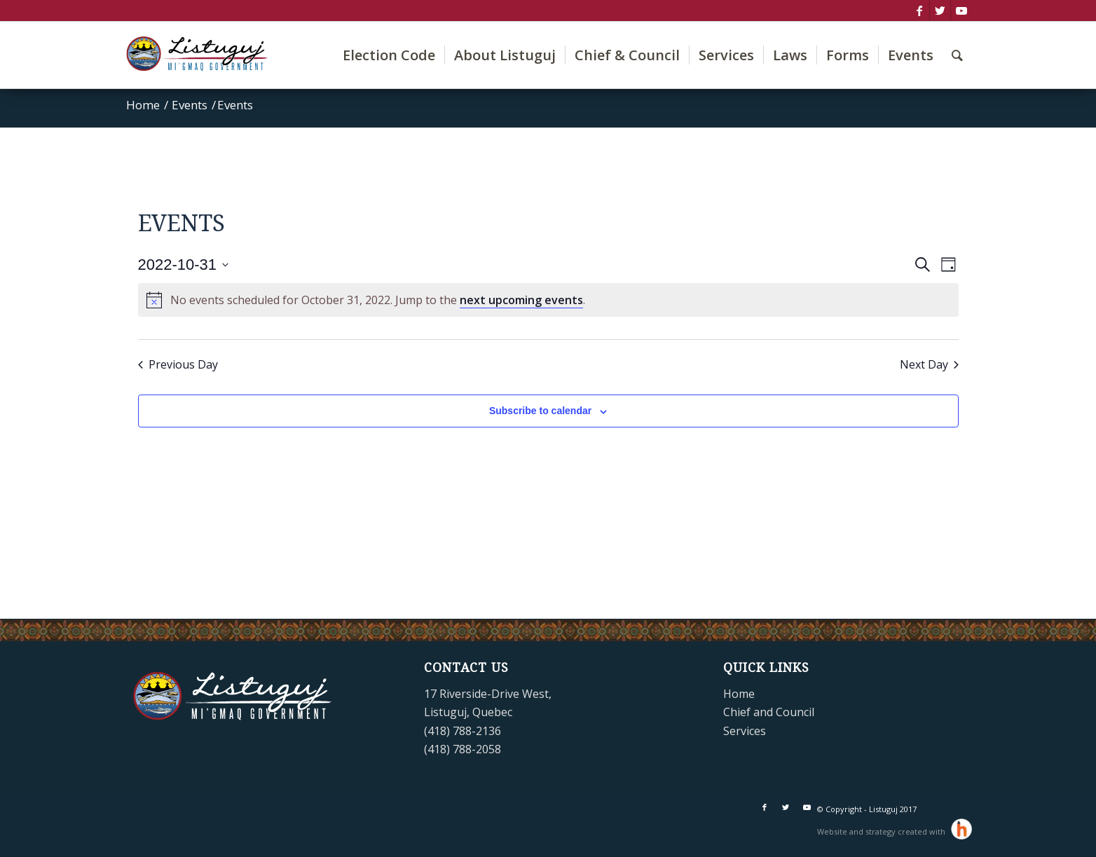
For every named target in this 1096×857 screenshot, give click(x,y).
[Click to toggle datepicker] (183, 264)
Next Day (929, 364)
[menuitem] (389, 55)
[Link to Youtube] (961, 10)
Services (744, 731)
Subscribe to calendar (540, 410)
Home (739, 693)
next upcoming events (521, 300)
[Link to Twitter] (940, 10)
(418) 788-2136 (462, 731)
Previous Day (178, 364)
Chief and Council (768, 712)
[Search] (957, 55)
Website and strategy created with (882, 831)
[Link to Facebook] (919, 10)
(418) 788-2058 (462, 749)
